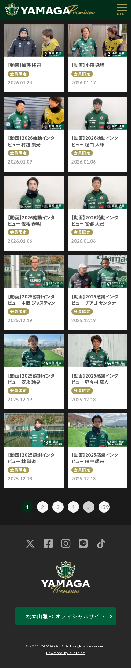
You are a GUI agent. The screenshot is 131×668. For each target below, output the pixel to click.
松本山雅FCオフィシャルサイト (65, 616)
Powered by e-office (65, 653)
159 (104, 506)
